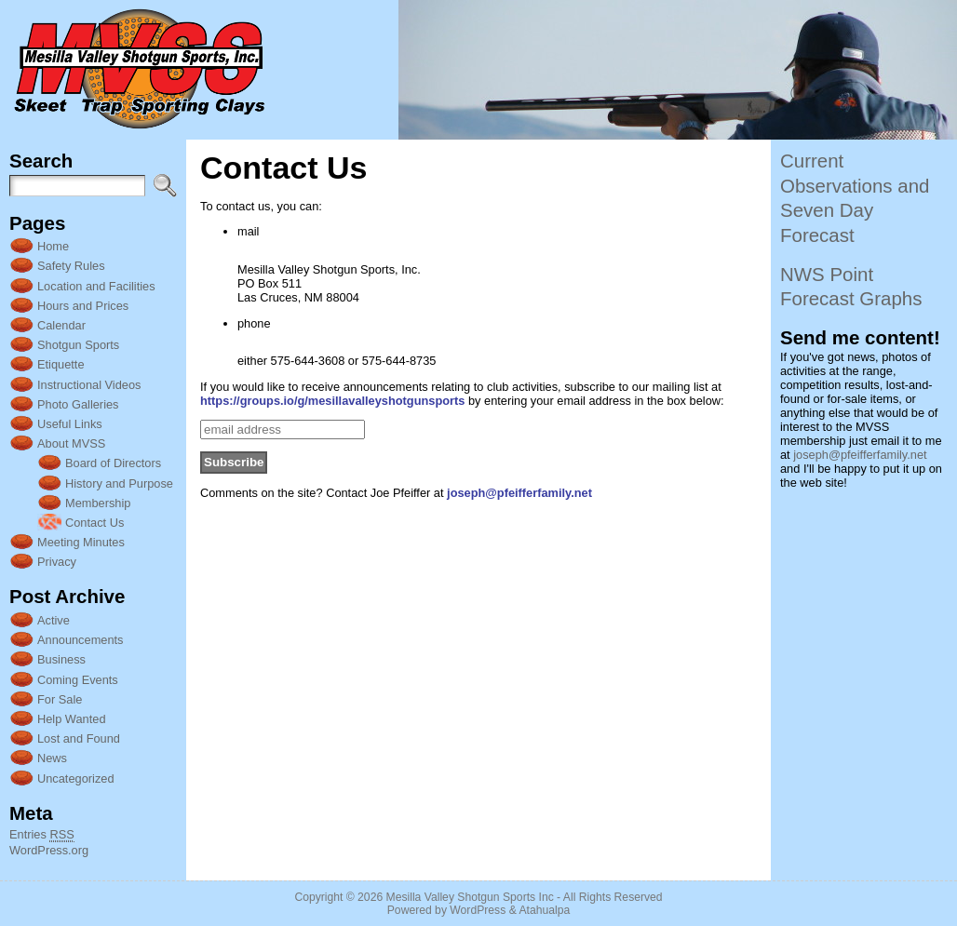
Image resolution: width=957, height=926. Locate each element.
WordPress (477, 910)
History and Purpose (119, 483)
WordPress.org (48, 850)
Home (53, 246)
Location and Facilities (96, 286)
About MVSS (71, 443)
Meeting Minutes (81, 542)
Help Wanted (71, 719)
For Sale (59, 699)
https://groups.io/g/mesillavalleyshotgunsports (332, 401)
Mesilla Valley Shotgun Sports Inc (470, 897)
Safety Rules (71, 266)
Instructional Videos (89, 385)
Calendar (61, 325)
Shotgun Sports (78, 345)
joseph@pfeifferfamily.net (519, 493)
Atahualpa (544, 910)
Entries (41, 834)
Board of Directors (113, 463)
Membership (97, 503)
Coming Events (77, 680)
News (52, 758)
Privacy (56, 562)
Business (61, 659)
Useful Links (69, 424)
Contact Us (94, 523)
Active (53, 620)
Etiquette (61, 364)
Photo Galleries (78, 404)
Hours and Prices (82, 306)
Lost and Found (78, 738)
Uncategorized (76, 778)
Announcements (80, 640)
